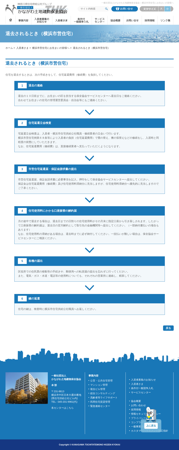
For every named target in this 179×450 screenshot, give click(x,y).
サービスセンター (141, 392)
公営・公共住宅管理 (101, 380)
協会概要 (136, 401)
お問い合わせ (138, 405)
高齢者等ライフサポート (104, 397)
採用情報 (136, 409)
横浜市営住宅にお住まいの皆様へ (50, 47)
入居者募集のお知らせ (143, 379)
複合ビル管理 (97, 389)
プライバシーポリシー (143, 418)
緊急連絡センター (100, 406)
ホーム (9, 47)
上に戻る (151, 425)
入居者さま (22, 47)
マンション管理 (99, 384)
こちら (70, 407)
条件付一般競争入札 (142, 388)
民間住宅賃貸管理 (100, 401)
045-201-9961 (65, 401)
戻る (168, 328)
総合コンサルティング (102, 393)
